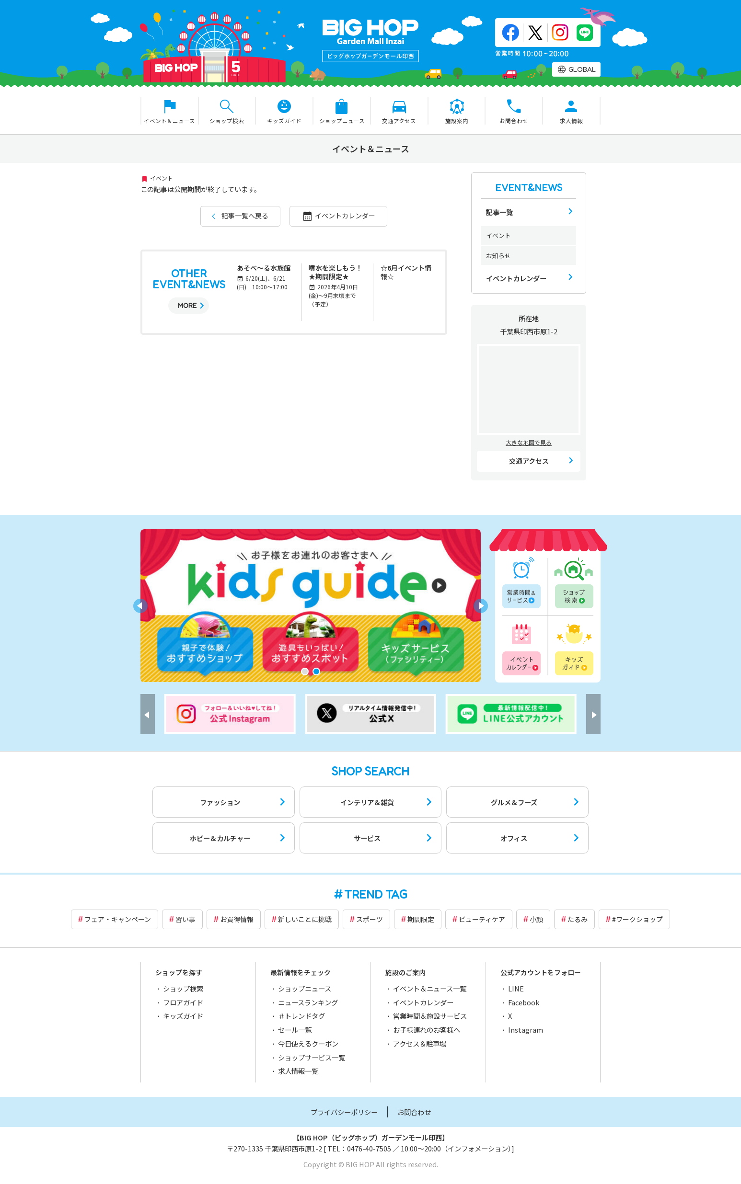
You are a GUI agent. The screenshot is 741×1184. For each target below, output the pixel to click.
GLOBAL (582, 69)
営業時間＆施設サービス (430, 1016)
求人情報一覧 (298, 1071)
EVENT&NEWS (528, 188)
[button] (305, 671)
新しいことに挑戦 (305, 919)
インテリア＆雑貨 (367, 802)
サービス (367, 838)
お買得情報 (237, 919)
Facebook (523, 1002)
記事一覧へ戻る (244, 215)
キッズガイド (573, 648)
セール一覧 (295, 1030)
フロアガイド (183, 1002)
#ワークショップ (637, 919)
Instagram (525, 1030)
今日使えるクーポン (308, 1043)
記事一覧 (499, 212)
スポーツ (369, 919)
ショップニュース (304, 988)
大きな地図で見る (529, 442)
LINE (516, 988)
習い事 (185, 919)
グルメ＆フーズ (514, 802)
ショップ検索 (573, 583)
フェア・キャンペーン (117, 919)
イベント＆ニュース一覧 (429, 988)
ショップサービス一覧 (311, 1057)
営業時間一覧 (522, 583)
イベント (498, 235)
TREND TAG (375, 894)
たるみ (577, 919)
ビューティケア (482, 919)
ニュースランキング (308, 1002)
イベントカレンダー (345, 215)
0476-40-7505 (369, 1148)
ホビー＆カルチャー (220, 838)
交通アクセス (529, 461)
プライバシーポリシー (344, 1112)
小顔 (536, 919)
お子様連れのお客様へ (426, 1030)
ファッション (220, 802)
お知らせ (498, 255)
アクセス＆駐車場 (419, 1043)
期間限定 (420, 919)
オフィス (513, 838)
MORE (187, 305)
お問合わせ (414, 1112)
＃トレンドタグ (301, 1016)
